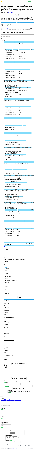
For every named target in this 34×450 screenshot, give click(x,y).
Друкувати (1, 396)
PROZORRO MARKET (19, 445)
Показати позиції (6, 312)
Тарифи (28, 446)
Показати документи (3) (6, 307)
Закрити (11, 440)
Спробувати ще (6, 386)
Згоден (4, 382)
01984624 (8, 28)
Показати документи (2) (6, 322)
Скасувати (7, 382)
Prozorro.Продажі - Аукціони (20, 446)
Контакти (25, 446)
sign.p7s (8, 243)
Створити (17, 434)
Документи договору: (7, 293)
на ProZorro (9, 12)
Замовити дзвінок (23, 1)
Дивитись (2, 409)
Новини (25, 445)
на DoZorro (12, 12)
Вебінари (29, 445)
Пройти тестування (7, 440)
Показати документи (6, 263)
